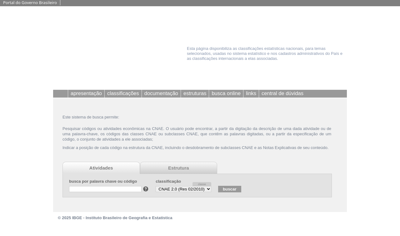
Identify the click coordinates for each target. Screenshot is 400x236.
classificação (168, 181)
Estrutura (178, 168)
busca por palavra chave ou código (103, 181)
